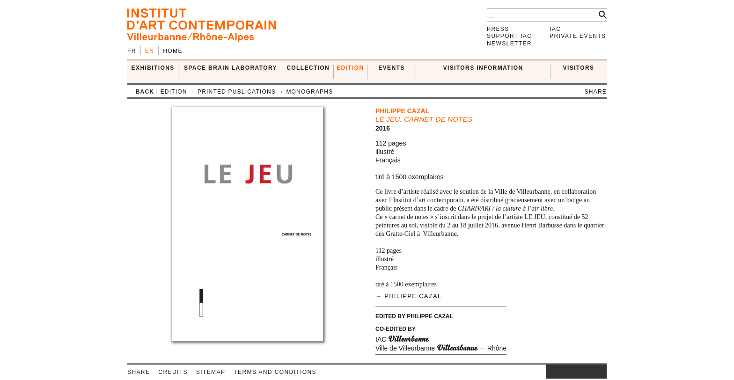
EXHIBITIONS (153, 68)
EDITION (350, 68)
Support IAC (509, 36)
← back (140, 91)
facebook (560, 372)
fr (131, 51)
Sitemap (210, 372)
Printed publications (237, 91)
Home (173, 51)
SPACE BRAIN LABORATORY (230, 68)
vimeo (586, 372)
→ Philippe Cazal (408, 296)
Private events (578, 36)
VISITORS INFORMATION (483, 68)
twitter (572, 372)
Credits (172, 372)
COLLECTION (308, 68)
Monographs (309, 91)
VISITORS (579, 68)
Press (498, 29)
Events (391, 68)
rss (600, 372)
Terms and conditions (275, 372)
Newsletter (509, 43)
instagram (550, 372)
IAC (555, 29)
